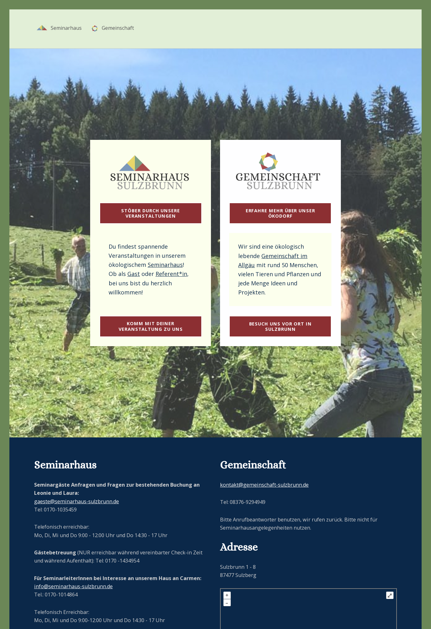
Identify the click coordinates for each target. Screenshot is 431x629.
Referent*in (171, 274)
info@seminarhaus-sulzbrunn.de (73, 586)
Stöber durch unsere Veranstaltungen (150, 213)
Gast (133, 274)
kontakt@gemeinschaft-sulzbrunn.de (264, 484)
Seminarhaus (165, 264)
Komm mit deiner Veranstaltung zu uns (151, 326)
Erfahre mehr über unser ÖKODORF (280, 213)
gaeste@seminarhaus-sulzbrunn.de (76, 501)
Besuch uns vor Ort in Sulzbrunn (280, 326)
